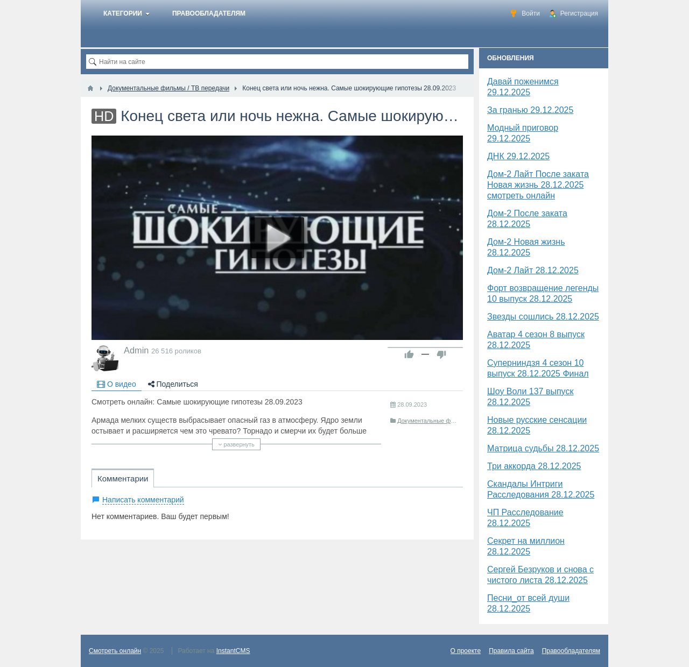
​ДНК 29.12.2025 (518, 156)
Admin (136, 350)
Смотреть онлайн (115, 651)
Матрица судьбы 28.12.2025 (543, 448)
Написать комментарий (143, 499)
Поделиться (173, 384)
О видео (116, 384)
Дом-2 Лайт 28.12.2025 (533, 270)
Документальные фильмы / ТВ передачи (453, 420)
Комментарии (122, 478)
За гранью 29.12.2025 (530, 110)
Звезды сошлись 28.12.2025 (543, 316)
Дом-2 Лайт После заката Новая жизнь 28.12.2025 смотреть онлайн (538, 184)
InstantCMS (233, 651)
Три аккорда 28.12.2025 (534, 466)
